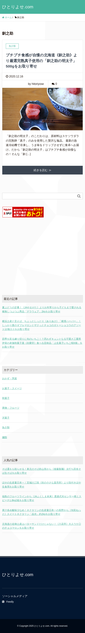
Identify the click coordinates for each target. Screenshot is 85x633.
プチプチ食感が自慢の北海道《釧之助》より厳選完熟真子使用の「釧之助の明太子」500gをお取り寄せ (41, 60)
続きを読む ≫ (42, 170)
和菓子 (6, 398)
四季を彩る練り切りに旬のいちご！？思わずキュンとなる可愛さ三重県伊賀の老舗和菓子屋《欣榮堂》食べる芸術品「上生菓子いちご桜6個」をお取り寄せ (42, 342)
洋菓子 (6, 417)
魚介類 (6, 427)
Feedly (8, 601)
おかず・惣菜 (9, 378)
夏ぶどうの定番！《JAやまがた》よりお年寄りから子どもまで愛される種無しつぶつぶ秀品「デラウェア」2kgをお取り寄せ (41, 309)
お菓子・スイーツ (12, 388)
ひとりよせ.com (17, 6)
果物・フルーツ (10, 407)
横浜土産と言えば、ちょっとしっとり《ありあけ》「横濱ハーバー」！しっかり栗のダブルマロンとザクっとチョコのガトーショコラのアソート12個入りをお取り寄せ (41, 325)
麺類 (4, 437)
